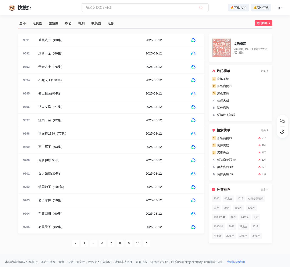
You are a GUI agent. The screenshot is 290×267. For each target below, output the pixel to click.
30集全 (251, 207)
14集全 (243, 235)
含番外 (217, 235)
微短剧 (53, 23)
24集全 (245, 217)
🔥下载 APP (238, 7)
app (256, 217)
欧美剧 (96, 23)
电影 (111, 23)
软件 (233, 217)
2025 (240, 198)
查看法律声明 (236, 262)
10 (138, 243)
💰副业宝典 (261, 7)
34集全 (256, 235)
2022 (255, 226)
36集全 (238, 207)
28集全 (243, 226)
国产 (216, 207)
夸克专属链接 (255, 198)
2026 (216, 198)
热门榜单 (264, 23)
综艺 (68, 23)
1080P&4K (220, 217)
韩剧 (81, 23)
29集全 (230, 235)
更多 (265, 71)
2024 (227, 207)
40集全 (228, 198)
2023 (231, 226)
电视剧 (37, 23)
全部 (22, 23)
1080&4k (219, 226)
